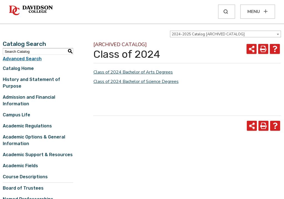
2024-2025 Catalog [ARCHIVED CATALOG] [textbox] (208, 34)
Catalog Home (18, 68)
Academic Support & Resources (38, 154)
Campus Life (16, 114)
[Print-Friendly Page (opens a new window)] (263, 49)
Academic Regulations (27, 126)
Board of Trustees (23, 188)
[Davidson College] (31, 11)
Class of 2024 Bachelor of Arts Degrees (133, 72)
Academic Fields (20, 165)
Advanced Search (22, 58)
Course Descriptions (25, 176)
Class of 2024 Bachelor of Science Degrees (136, 81)
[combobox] (225, 34)
